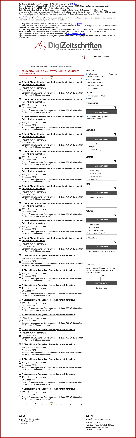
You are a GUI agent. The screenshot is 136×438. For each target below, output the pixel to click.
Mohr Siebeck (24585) (96, 233)
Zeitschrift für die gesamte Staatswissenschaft (97, 118)
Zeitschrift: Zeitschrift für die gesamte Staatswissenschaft (51, 66)
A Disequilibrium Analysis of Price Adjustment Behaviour (48, 255)
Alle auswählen (101, 112)
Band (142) (92, 144)
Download (24, 424)
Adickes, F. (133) (94, 174)
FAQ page (78, 24)
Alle (88, 99)
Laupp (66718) (93, 225)
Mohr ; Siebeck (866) (95, 230)
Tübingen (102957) (95, 198)
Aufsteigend (91, 74)
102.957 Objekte (101, 57)
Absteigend (112, 74)
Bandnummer (92, 88)
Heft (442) (91, 147)
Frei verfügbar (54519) (95, 96)
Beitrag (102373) (94, 150)
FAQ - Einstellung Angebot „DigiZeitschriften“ (30, 420)
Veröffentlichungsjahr (95, 85)
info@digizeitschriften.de (28, 16)
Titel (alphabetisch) (94, 80)
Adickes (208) (93, 171)
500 (70, 78)
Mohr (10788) (93, 227)
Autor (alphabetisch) (94, 77)
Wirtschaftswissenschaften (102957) (101, 251)
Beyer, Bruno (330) (94, 176)
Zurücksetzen (101, 288)
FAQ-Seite (74, 4)
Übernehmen (101, 283)
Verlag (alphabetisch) (95, 82)
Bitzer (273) (92, 179)
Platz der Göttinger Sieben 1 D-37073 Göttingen (97, 428)
